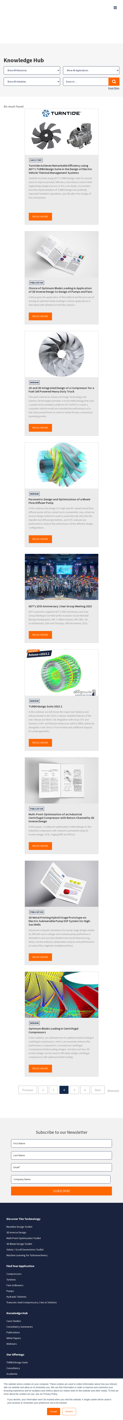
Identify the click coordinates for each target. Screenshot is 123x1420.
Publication (36, 257)
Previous (27, 1064)
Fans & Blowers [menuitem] (14, 1260)
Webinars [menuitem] (11, 1318)
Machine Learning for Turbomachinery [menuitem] (27, 1230)
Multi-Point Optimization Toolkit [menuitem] (23, 1212)
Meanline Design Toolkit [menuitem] (19, 1201)
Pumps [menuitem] (10, 1265)
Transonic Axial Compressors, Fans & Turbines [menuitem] (31, 1277)
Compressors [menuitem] (14, 1248)
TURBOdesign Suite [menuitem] (17, 1337)
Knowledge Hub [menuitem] (17, 1287)
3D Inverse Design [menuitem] (16, 1207)
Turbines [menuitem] (11, 1254)
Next (98, 1064)
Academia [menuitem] (11, 1348)
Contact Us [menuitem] (12, 1359)
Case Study (36, 135)
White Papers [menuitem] (13, 1312)
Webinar (34, 357)
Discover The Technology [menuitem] (23, 1193)
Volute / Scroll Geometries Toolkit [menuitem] (25, 1224)
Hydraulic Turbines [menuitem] (16, 1271)
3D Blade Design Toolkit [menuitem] (19, 1218)
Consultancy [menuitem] (13, 1342)
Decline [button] (69, 1411)
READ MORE (40, 191)
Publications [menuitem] (13, 1307)
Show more (113, 1065)
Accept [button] (53, 1411)
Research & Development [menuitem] (20, 1354)
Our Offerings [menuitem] (15, 1329)
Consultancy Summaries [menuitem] (19, 1301)
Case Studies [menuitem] (13, 1295)
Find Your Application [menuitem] (20, 1240)
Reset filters (113, 63)
